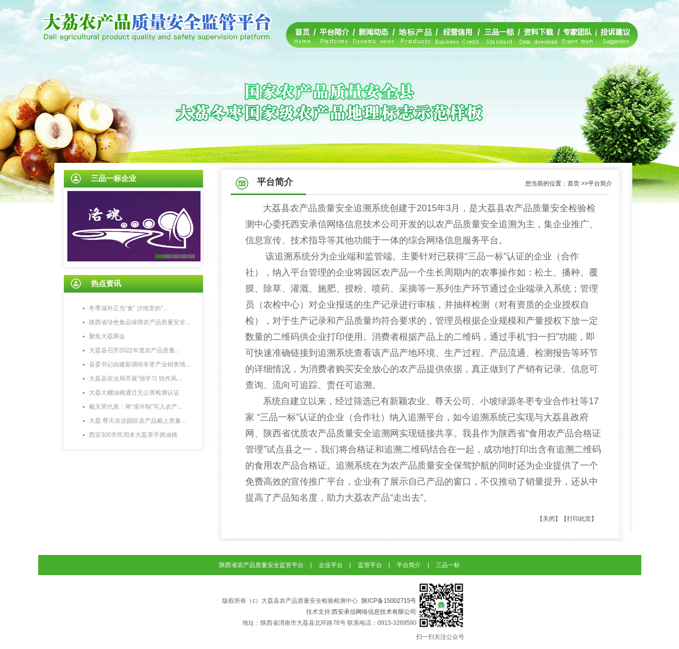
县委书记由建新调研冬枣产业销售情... (139, 364)
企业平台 (331, 565)
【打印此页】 (579, 518)
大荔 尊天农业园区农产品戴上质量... (137, 420)
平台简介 (409, 565)
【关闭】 (549, 518)
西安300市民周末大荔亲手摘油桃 (133, 434)
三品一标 (448, 565)
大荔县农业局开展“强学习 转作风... (135, 378)
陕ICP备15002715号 (388, 600)
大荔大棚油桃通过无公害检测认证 (134, 392)
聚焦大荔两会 (107, 336)
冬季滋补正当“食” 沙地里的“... (128, 308)
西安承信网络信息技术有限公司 (374, 611)
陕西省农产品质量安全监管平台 (261, 565)
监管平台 (370, 565)
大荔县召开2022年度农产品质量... (134, 350)
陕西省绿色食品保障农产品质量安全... (139, 322)
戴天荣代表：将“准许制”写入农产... (135, 406)
